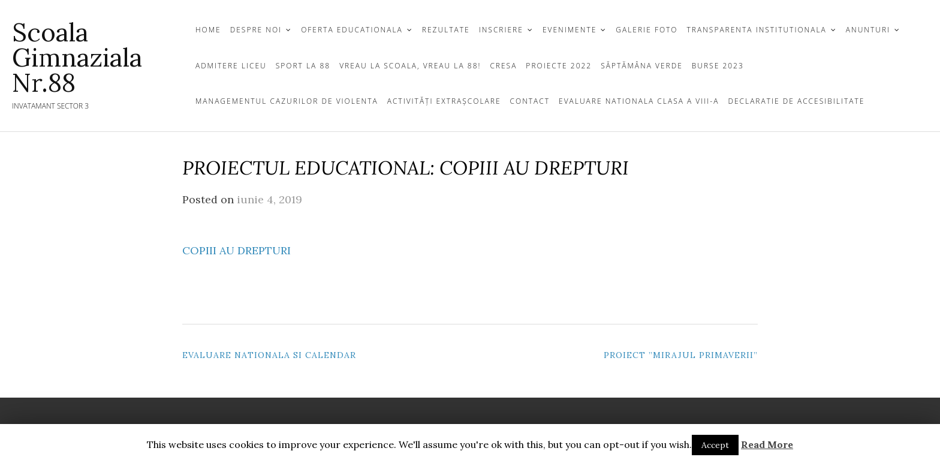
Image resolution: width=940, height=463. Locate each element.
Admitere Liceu (231, 66)
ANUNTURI (868, 30)
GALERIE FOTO (646, 30)
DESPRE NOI (256, 30)
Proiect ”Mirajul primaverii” (681, 355)
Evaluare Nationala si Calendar (269, 355)
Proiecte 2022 (559, 66)
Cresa (503, 66)
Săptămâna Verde (642, 66)
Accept (715, 445)
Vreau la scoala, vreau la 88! (410, 66)
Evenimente (569, 30)
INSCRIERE (501, 30)
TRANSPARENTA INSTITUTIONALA (757, 30)
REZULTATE (446, 30)
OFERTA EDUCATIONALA (352, 30)
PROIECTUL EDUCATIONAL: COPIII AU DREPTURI (405, 167)
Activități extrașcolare (444, 101)
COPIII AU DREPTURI (236, 250)
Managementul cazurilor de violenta (286, 101)
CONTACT (530, 101)
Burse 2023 (718, 66)
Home (208, 30)
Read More (767, 444)
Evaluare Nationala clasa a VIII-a (639, 101)
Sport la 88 (303, 66)
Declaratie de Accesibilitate (796, 101)
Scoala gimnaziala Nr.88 (77, 57)
